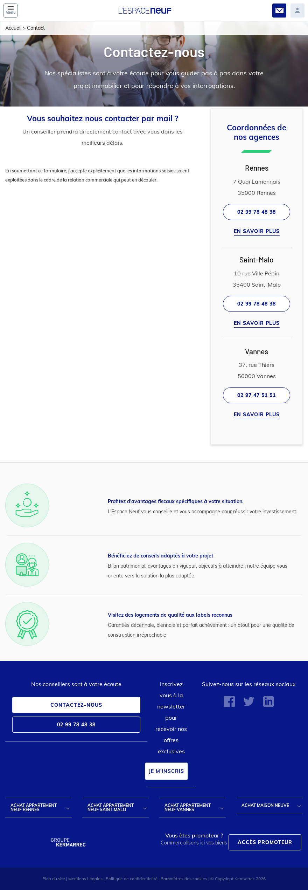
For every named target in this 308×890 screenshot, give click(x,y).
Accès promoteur (265, 842)
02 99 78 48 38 (256, 212)
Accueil (13, 28)
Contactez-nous (76, 705)
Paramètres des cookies (184, 878)
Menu (11, 10)
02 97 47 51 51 (256, 395)
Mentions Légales (85, 878)
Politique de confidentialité (132, 878)
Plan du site (53, 878)
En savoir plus (257, 231)
